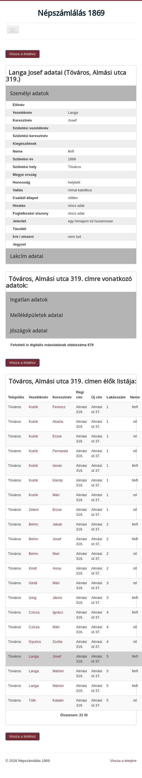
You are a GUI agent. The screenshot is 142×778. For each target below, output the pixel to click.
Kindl (33, 568)
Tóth (32, 700)
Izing (32, 598)
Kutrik (33, 407)
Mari (55, 554)
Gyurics (35, 642)
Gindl (33, 583)
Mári (55, 495)
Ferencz (58, 407)
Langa (34, 656)
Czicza (34, 612)
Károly (57, 480)
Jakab (57, 524)
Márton (58, 671)
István (57, 465)
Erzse (57, 436)
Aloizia (57, 421)
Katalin (58, 700)
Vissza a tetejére (123, 761)
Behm (33, 524)
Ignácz (57, 612)
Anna (56, 568)
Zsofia (57, 642)
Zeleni (33, 509)
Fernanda (60, 451)
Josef (56, 539)
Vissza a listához (22, 54)
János (57, 598)
